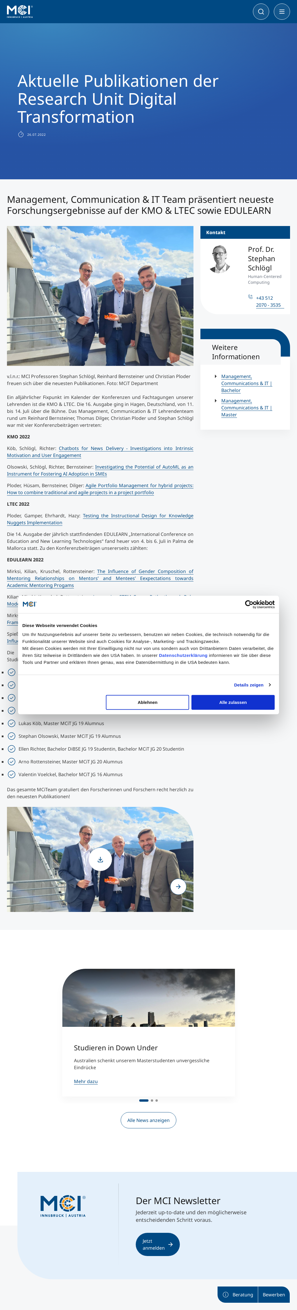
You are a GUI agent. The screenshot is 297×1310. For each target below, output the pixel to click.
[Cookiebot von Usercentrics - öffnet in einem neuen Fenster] (249, 604)
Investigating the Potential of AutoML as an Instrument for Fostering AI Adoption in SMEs (100, 470)
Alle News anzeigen (148, 1120)
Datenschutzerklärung (183, 655)
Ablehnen (147, 702)
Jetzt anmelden (158, 1244)
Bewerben (274, 1294)
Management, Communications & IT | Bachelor (246, 383)
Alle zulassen (233, 702)
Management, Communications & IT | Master (246, 407)
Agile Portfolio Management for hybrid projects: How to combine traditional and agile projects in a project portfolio (100, 489)
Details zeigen (248, 684)
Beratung (237, 1294)
